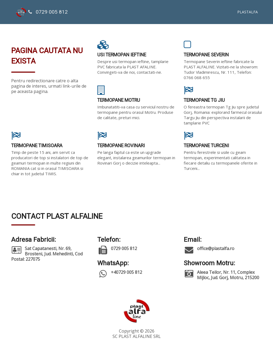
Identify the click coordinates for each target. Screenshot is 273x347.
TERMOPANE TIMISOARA (36, 145)
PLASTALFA (247, 11)
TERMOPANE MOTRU (118, 100)
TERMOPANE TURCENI (206, 145)
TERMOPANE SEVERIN (206, 54)
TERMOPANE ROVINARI (121, 145)
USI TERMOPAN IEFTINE (121, 54)
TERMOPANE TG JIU (204, 100)
